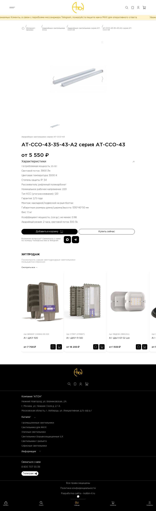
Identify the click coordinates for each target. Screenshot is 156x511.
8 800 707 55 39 (30, 467)
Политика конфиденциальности (78, 488)
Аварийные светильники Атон (53, 29)
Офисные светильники (34, 446)
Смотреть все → (29, 267)
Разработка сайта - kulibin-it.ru (78, 493)
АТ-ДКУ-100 (31, 338)
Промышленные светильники (37, 423)
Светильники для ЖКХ (33, 427)
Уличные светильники (33, 432)
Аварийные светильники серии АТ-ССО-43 (84, 29)
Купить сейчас (106, 232)
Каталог (26, 417)
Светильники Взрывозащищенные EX (42, 437)
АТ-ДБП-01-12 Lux (119, 338)
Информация (28, 452)
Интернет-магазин (30, 29)
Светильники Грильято (34, 441)
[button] (29, 473)
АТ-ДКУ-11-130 (74, 338)
